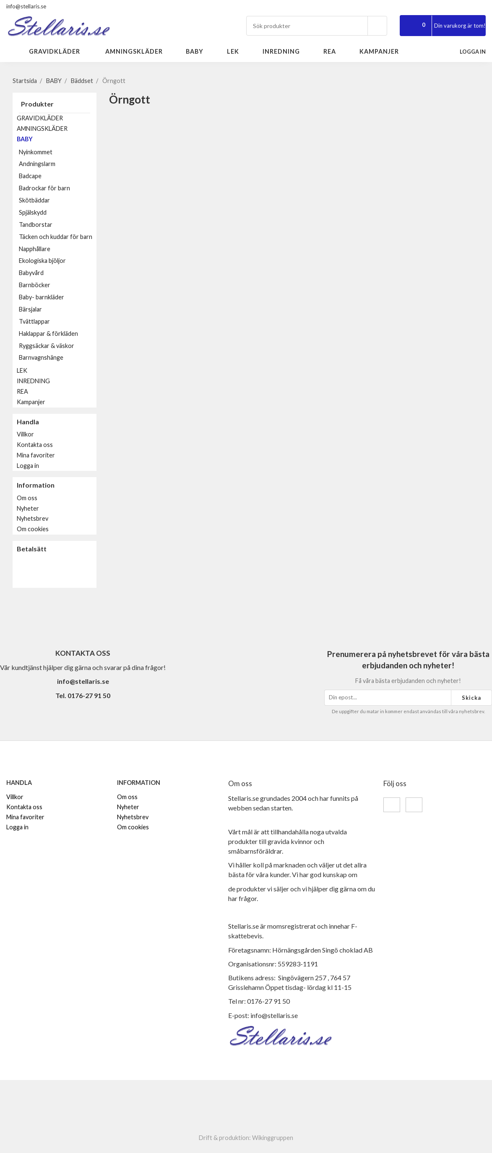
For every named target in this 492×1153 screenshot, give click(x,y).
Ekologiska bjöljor (42, 260)
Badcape (30, 175)
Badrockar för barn (44, 188)
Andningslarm (37, 163)
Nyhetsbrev (32, 518)
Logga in (28, 465)
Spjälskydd (33, 212)
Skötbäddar (34, 200)
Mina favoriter (36, 455)
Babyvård (31, 272)
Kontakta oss (35, 444)
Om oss (27, 497)
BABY (199, 51)
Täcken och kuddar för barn (55, 236)
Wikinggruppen (272, 1137)
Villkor (25, 434)
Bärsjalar (57, 309)
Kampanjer (379, 51)
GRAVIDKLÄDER (60, 51)
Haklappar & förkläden (48, 333)
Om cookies (33, 528)
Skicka (471, 697)
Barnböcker (57, 284)
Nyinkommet (35, 152)
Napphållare (34, 248)
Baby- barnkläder (57, 297)
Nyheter (28, 508)
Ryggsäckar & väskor (46, 345)
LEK (238, 51)
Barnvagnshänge (41, 357)
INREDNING (286, 51)
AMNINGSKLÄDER (138, 51)
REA (334, 51)
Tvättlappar (34, 321)
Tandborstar (35, 224)
